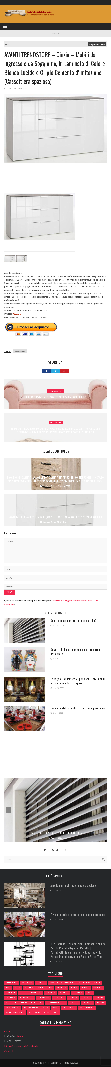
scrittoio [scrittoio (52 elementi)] (86, 998)
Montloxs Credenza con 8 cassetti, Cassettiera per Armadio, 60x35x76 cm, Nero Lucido (56, 517)
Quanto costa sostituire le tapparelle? (73, 620)
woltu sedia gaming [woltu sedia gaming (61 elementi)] (15, 1012)
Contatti (8, 1031)
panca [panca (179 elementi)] (90, 993)
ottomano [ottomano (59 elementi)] (78, 993)
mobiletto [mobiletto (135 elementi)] (51, 993)
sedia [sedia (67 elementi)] (8, 1003)
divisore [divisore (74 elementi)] (85, 988)
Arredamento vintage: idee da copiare (73, 885)
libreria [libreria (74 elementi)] (23, 993)
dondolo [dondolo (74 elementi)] (97, 988)
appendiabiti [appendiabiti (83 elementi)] (11, 983)
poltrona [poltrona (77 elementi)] (10, 998)
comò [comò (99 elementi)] (97, 983)
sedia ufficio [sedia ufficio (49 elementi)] (21, 1003)
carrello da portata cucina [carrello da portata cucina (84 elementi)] (62, 983)
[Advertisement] (56, 173)
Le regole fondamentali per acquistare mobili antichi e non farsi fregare (77, 681)
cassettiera (20, 350)
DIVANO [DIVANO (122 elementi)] (74, 988)
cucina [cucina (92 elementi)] (41, 988)
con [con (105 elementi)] (8, 988)
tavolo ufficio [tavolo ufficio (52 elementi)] (31, 1008)
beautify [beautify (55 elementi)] (41, 983)
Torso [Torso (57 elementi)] (45, 1008)
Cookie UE (9, 1051)
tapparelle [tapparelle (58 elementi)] (87, 1003)
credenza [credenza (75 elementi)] (29, 988)
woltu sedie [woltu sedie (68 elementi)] (34, 1012)
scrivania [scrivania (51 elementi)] (99, 998)
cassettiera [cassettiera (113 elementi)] (84, 983)
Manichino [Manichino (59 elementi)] (36, 993)
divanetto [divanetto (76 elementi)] (61, 988)
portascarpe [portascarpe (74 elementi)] (43, 998)
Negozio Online (97, 44)
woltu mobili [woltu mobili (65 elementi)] (69, 1008)
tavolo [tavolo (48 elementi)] (100, 1003)
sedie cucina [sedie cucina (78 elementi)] (36, 1003)
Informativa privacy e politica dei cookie (21, 1046)
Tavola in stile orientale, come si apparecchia (77, 708)
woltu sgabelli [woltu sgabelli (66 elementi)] (51, 1012)
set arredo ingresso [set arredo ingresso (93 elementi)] (56, 1003)
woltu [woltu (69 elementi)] (55, 1008)
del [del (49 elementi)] (50, 988)
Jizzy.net (20, 1036)
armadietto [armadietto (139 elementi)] (27, 983)
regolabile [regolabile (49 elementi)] (59, 998)
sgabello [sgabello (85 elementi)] (74, 1003)
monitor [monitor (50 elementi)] (64, 993)
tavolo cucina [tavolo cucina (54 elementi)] (12, 1008)
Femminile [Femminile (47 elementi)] (10, 993)
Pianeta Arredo (52, 1063)
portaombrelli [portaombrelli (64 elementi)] (26, 998)
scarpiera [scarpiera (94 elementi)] (73, 998)
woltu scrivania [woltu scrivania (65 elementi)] (87, 1008)
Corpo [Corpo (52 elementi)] (17, 988)
